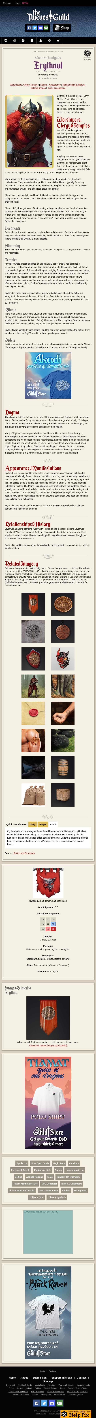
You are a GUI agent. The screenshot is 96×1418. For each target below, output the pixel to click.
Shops (58, 1170)
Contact (81, 1377)
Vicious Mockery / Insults (22, 1190)
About (24, 1377)
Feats (50, 1177)
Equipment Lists (42, 1170)
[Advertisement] (49, 1233)
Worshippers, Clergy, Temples (24, 85)
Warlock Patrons (34, 1177)
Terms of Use (41, 1413)
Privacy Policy (54, 1413)
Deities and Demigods (24, 853)
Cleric (53, 824)
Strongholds (80, 1190)
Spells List (22, 1163)
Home (12, 1377)
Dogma (43, 85)
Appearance (55, 85)
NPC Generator (49, 1183)
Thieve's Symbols (57, 1197)
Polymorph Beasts (20, 1170)
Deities (51, 51)
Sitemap (48, 1381)
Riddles (66, 1190)
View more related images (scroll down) (48, 1045)
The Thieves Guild (40, 51)
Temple (43, 824)
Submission (40, 1377)
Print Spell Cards (40, 1163)
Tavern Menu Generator (25, 1183)
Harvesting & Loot (75, 1170)
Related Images (38, 88)
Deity (32, 824)
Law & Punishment (48, 1190)
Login (17, 3)
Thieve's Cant (36, 1197)
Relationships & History (73, 85)
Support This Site (61, 1377)
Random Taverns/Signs (69, 1177)
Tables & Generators (71, 1183)
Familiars (74, 1163)
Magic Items (59, 1163)
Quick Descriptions (56, 88)
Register (7, 3)
